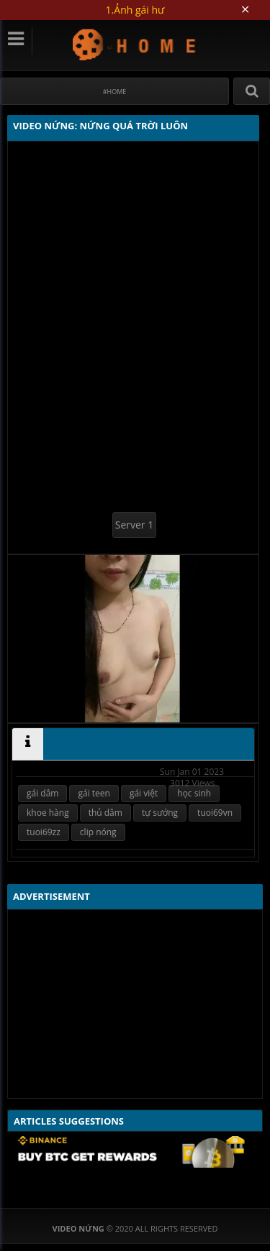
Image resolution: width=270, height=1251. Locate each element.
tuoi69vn (215, 812)
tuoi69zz (43, 832)
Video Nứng (135, 44)
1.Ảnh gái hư (135, 10)
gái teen (93, 793)
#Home (115, 91)
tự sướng (160, 812)
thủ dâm (105, 812)
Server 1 (134, 524)
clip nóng (98, 832)
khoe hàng (48, 812)
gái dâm (42, 793)
